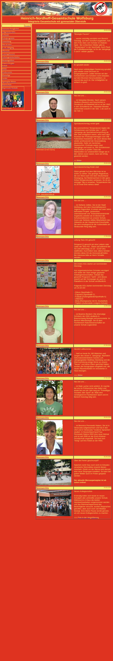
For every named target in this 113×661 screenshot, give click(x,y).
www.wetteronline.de (47, 194)
